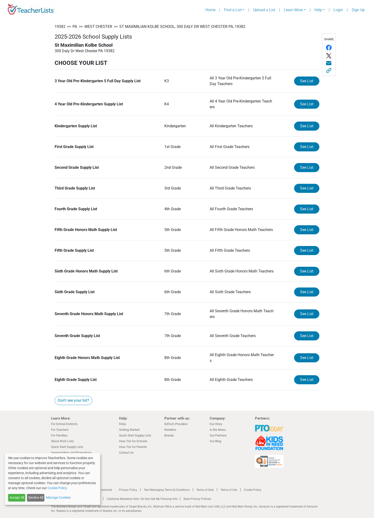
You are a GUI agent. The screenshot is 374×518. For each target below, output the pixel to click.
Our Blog (215, 441)
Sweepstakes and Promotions (71, 452)
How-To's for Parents (133, 447)
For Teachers (60, 429)
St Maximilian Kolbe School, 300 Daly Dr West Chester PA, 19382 (182, 26)
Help (318, 10)
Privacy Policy (128, 490)
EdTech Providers (176, 424)
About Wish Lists (62, 441)
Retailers (170, 429)
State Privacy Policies (197, 499)
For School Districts (64, 424)
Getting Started (129, 429)
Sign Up (358, 10)
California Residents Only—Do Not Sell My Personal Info (142, 499)
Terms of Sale (205, 490)
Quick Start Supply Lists (67, 447)
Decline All (35, 497)
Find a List (233, 10)
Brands (169, 435)
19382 (60, 26)
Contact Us (126, 452)
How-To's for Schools (133, 441)
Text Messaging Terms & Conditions (167, 490)
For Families (59, 435)
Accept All (17, 497)
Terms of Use (228, 490)
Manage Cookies (58, 497)
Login (338, 10)
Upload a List (264, 10)
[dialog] (52, 479)
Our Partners (218, 435)
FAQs (122, 424)
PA (75, 26)
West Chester (98, 26)
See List (306, 81)
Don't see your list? (73, 400)
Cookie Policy (252, 490)
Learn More (293, 10)
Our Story (216, 424)
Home (210, 10)
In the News (218, 429)
